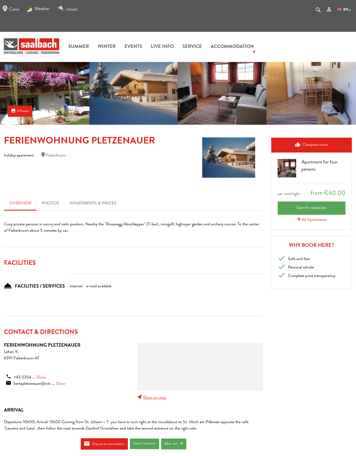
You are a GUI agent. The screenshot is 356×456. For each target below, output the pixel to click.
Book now (174, 444)
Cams (11, 9)
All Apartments (311, 220)
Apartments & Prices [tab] (93, 204)
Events (133, 46)
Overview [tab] (20, 204)
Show (41, 377)
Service (192, 46)
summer (78, 46)
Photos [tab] (50, 204)
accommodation (232, 46)
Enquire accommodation (104, 443)
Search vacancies (144, 443)
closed (67, 9)
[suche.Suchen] (318, 10)
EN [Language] (344, 10)
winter (107, 46)
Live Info (162, 46)
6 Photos (20, 111)
